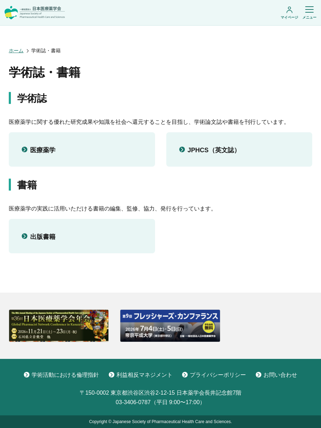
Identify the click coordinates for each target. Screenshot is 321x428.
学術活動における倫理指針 (61, 375)
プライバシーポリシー (214, 375)
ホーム (16, 50)
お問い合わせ (276, 375)
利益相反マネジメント (141, 375)
